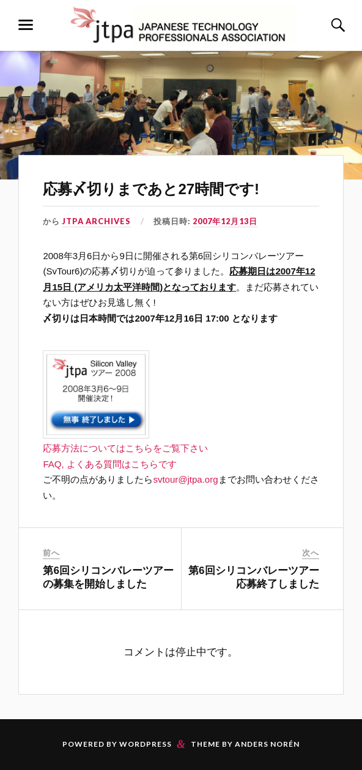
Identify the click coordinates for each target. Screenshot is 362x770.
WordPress (145, 744)
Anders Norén (267, 744)
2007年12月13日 (225, 221)
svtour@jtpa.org (185, 479)
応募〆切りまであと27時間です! (151, 189)
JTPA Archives (96, 221)
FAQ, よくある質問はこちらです (109, 464)
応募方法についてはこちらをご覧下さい (125, 448)
